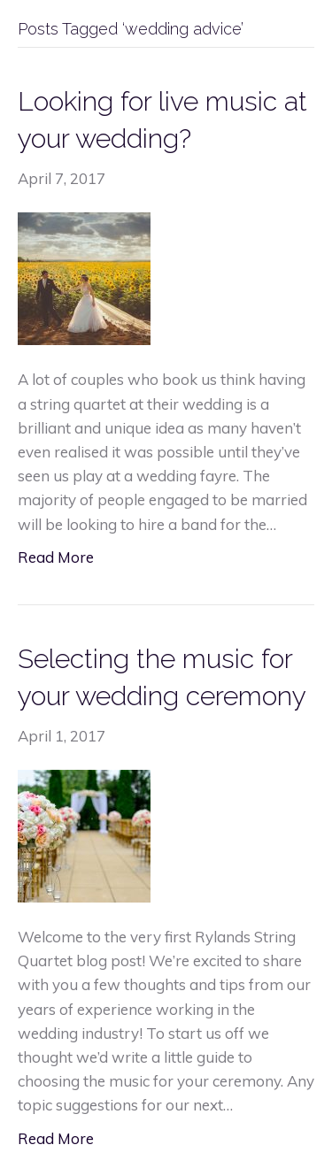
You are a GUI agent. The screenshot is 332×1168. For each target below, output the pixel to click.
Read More (56, 557)
